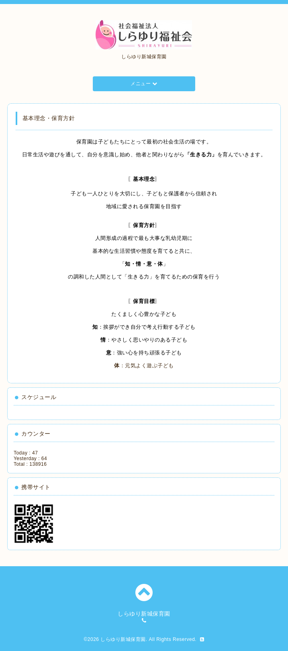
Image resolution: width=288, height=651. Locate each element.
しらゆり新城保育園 (123, 639)
